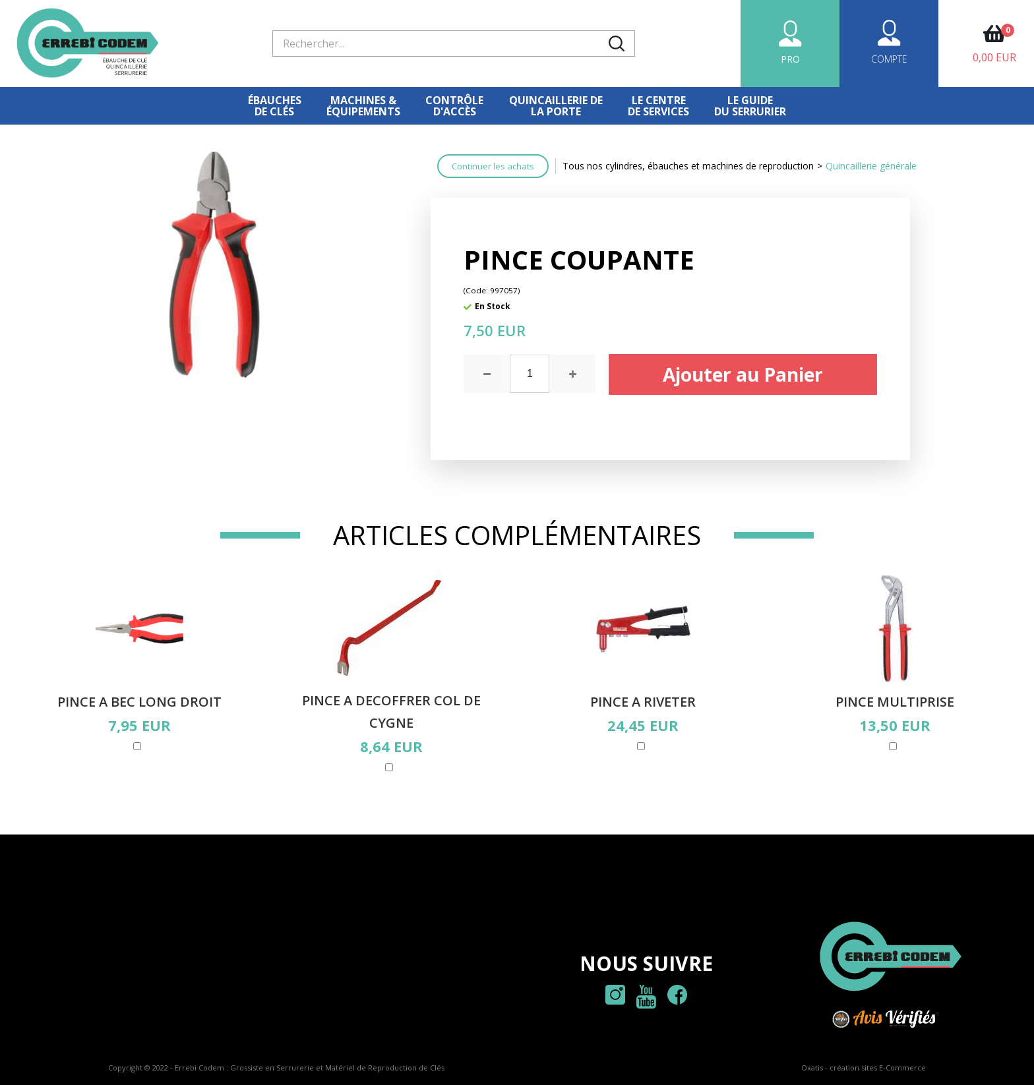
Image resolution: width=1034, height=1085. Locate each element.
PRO (790, 59)
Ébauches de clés (274, 106)
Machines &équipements (363, 106)
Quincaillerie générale (871, 166)
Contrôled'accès (454, 106)
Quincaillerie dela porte (556, 106)
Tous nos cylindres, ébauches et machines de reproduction (688, 166)
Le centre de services (658, 106)
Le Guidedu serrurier (750, 106)
